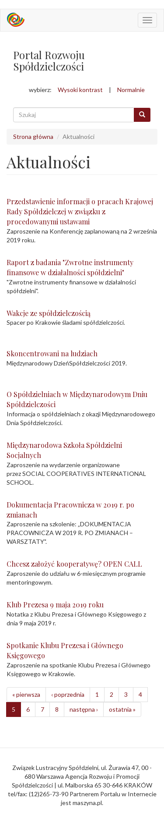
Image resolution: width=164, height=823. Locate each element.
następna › (84, 709)
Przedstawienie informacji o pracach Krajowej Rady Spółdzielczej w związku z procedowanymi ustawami (80, 211)
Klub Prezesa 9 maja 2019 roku (55, 604)
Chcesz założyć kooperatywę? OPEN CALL (74, 563)
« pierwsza (26, 694)
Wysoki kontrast (80, 89)
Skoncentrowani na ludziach (52, 353)
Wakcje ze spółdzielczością (49, 313)
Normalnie (131, 89)
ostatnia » (122, 709)
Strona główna (33, 136)
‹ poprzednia (67, 694)
